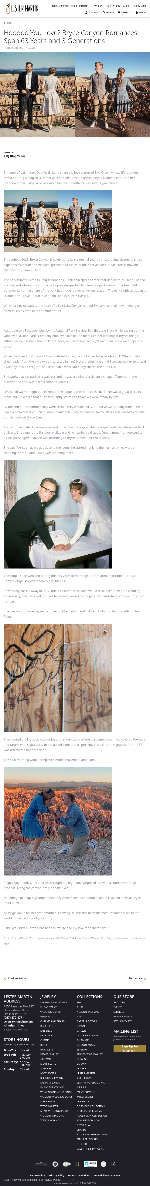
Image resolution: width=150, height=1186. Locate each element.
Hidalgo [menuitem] (82, 1059)
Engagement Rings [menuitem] (52, 1087)
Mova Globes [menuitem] (85, 1096)
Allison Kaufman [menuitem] (88, 1011)
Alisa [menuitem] (80, 1007)
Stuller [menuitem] (82, 1144)
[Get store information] (16, 1029)
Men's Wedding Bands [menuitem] (54, 1111)
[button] (92, 12)
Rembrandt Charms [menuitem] (89, 1111)
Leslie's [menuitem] (81, 1068)
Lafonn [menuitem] (82, 1063)
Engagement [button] (59, 6)
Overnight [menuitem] (84, 1101)
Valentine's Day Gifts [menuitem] (90, 1148)
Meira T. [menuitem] (82, 1087)
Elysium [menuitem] (82, 1049)
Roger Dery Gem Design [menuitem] (92, 1115)
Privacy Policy (123, 1016)
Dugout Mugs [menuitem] (86, 1045)
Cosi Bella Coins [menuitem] (87, 1035)
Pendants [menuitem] (46, 1016)
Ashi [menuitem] (79, 1016)
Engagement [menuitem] (48, 1007)
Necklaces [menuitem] (47, 1035)
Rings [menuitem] (44, 1045)
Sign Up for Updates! (130, 1048)
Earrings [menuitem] (46, 1030)
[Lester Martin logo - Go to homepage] (22, 8)
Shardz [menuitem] (81, 1129)
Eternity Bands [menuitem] (50, 1082)
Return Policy (123, 1021)
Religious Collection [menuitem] (91, 1106)
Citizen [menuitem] (81, 1030)
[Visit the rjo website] (113, 1164)
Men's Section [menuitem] (49, 1063)
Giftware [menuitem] (46, 1059)
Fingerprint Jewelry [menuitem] (90, 1054)
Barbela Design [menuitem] (87, 1021)
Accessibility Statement (107, 1175)
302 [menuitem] (79, 1002)
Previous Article (17, 978)
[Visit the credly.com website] (103, 1164)
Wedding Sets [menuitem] (49, 1106)
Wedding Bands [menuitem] (50, 1011)
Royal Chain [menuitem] (84, 1125)
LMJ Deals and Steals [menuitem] (53, 1002)
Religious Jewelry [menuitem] (51, 1078)
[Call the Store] (14, 1018)
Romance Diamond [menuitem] (89, 1120)
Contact (140, 6)
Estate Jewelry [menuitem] (49, 1054)
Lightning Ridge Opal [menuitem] (91, 1082)
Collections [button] (79, 6)
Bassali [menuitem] (81, 1026)
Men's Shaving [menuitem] (86, 1092)
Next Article (135, 978)
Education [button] (112, 6)
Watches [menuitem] (45, 1068)
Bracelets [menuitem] (46, 1049)
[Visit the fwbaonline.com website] (67, 1164)
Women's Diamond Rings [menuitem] (56, 1092)
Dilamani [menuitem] (83, 1040)
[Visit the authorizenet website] (55, 1164)
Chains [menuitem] (44, 1040)
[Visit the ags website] (41, 1164)
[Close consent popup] (73, 1180)
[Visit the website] (77, 1164)
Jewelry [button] (97, 6)
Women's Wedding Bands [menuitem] (56, 1096)
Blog (9, 22)
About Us (119, 1002)
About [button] (127, 6)
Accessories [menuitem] (48, 1073)
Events (118, 1007)
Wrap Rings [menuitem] (47, 1101)
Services (119, 1011)
